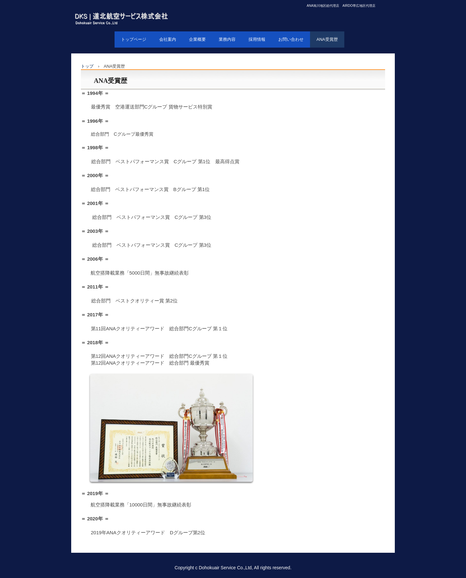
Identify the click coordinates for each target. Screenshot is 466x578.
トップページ (133, 39)
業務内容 (227, 39)
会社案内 (167, 39)
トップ (87, 66)
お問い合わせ (291, 39)
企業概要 (197, 39)
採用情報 (257, 39)
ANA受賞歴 (327, 39)
